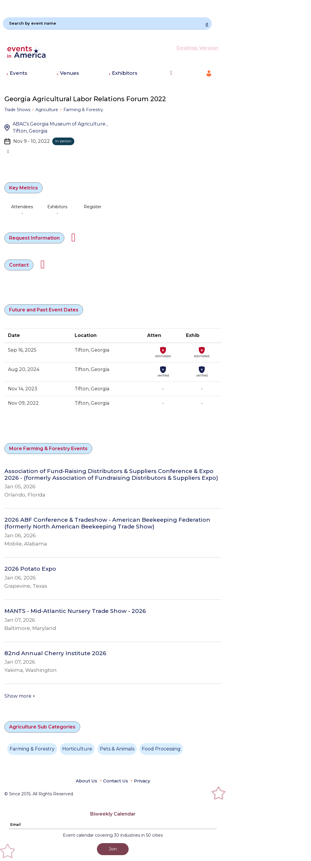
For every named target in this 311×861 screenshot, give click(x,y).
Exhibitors (124, 73)
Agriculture (47, 109)
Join (113, 849)
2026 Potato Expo (30, 569)
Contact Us (115, 781)
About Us (86, 781)
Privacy (142, 781)
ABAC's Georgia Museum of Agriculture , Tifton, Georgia (60, 127)
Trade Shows (17, 109)
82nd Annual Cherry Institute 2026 (55, 653)
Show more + (19, 696)
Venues (69, 73)
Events (18, 73)
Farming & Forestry (83, 109)
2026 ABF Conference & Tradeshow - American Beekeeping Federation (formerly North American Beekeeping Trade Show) (107, 523)
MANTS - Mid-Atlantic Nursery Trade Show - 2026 (75, 611)
